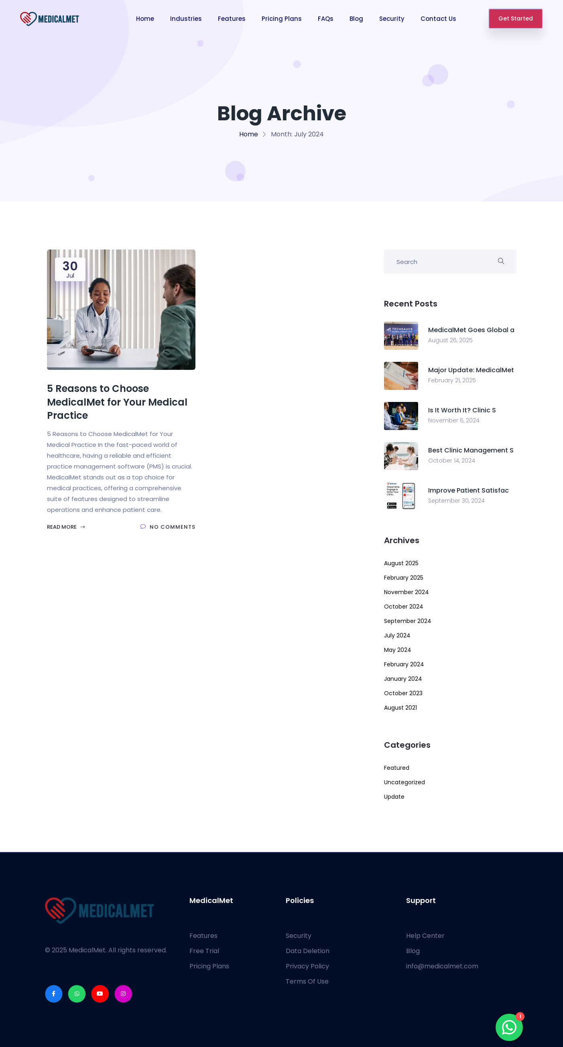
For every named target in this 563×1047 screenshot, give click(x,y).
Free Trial (204, 951)
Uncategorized (404, 782)
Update (394, 797)
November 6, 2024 (454, 420)
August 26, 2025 (450, 340)
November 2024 (406, 592)
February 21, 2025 (452, 380)
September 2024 (407, 621)
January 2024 (403, 679)
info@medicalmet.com (442, 966)
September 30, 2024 (456, 501)
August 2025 (401, 563)
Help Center (425, 935)
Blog (356, 18)
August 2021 (400, 708)
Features (232, 18)
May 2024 (397, 650)
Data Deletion (307, 951)
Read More (66, 527)
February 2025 (403, 578)
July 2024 (397, 635)
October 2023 (403, 693)
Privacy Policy (307, 966)
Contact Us (438, 18)
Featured (396, 768)
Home (145, 18)
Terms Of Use (307, 981)
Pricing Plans (282, 18)
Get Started (515, 18)
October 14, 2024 (451, 461)
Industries (186, 18)
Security (391, 18)
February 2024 (404, 664)
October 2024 (403, 607)
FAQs (325, 18)
